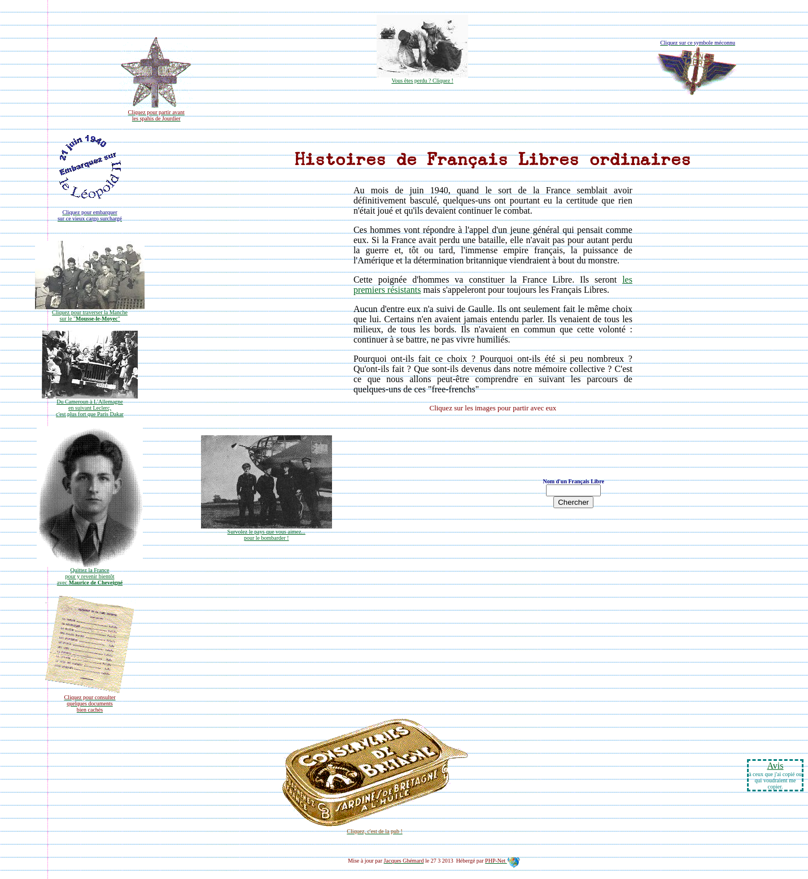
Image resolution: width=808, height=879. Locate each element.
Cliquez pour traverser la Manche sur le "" (90, 313)
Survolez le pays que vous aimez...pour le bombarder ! (266, 532)
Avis (775, 765)
